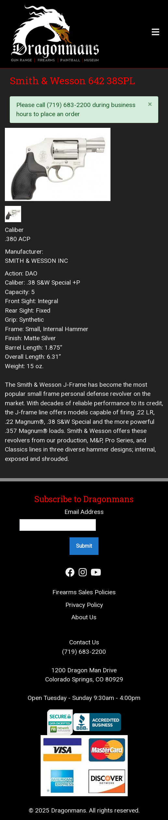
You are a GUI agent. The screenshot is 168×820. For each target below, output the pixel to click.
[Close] (150, 104)
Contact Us (84, 642)
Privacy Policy (84, 605)
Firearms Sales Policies (84, 592)
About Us (84, 617)
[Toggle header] (139, 34)
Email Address (84, 512)
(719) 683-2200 (84, 651)
